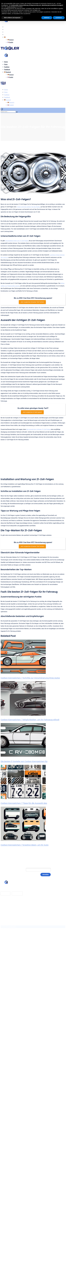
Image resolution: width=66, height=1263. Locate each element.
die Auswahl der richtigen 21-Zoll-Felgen (38, 429)
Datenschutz (8, 908)
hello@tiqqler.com (9, 889)
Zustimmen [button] (59, 17)
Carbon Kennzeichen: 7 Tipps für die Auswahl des (24, 803)
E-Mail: (20, 870)
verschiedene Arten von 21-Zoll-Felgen (16, 240)
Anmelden (45, 874)
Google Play (17, 893)
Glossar (6, 903)
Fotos (5, 29)
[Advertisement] (16, 459)
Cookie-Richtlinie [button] (11, 7)
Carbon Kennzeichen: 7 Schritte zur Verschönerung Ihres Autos (30, 678)
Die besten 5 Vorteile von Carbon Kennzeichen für (24, 761)
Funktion (6, 32)
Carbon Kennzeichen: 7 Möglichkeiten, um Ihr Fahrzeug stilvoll (30, 719)
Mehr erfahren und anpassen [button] (12, 17)
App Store (5, 893)
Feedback (7, 34)
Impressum (7, 906)
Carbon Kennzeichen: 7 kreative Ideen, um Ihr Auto (24, 845)
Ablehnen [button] (47, 17)
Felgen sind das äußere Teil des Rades (28, 207)
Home (6, 27)
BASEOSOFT (12, 927)
